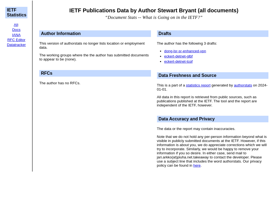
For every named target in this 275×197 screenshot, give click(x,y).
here (197, 165)
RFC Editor (16, 40)
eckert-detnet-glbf (178, 56)
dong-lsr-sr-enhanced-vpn (185, 51)
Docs (16, 30)
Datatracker (16, 45)
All (16, 25)
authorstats (243, 85)
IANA (16, 35)
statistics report (198, 85)
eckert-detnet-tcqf (178, 61)
